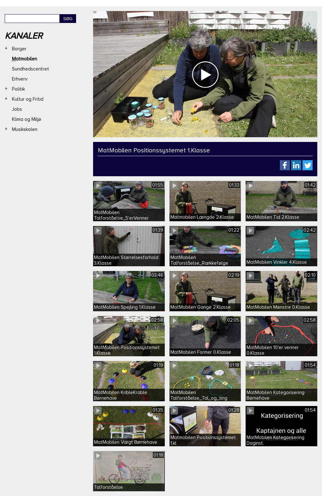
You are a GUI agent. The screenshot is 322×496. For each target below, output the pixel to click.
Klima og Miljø (26, 119)
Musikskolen (24, 129)
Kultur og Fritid (27, 99)
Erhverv (19, 79)
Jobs (17, 109)
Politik (18, 89)
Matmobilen (24, 59)
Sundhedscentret (30, 69)
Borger (19, 49)
